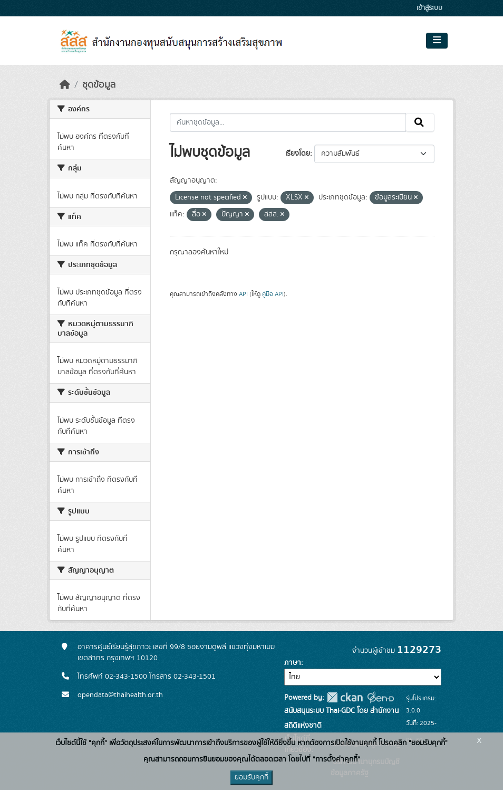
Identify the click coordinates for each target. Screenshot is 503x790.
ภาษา (292, 663)
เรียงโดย (297, 153)
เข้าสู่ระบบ (429, 8)
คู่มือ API (273, 294)
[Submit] (419, 122)
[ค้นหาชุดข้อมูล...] (288, 122)
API (243, 294)
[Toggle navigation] (437, 41)
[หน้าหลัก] (65, 85)
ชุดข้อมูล (98, 85)
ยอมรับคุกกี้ (251, 777)
